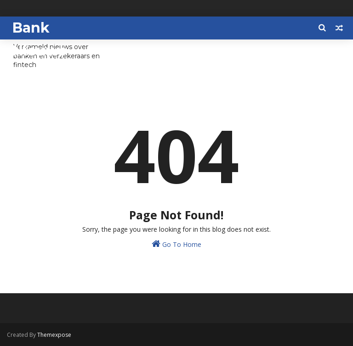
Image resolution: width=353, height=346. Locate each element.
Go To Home (176, 244)
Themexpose (54, 335)
